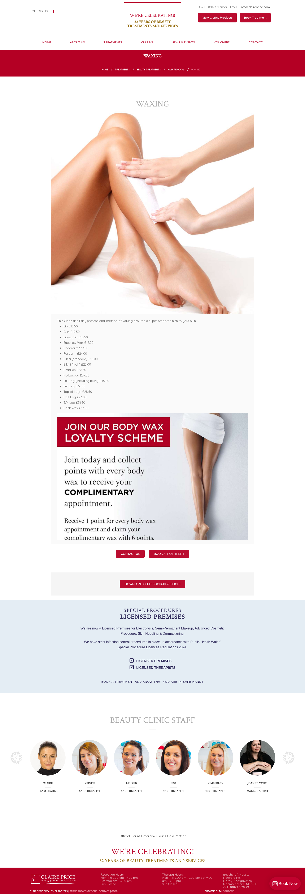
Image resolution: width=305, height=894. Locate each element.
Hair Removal (175, 69)
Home (104, 69)
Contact (104, 891)
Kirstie (89, 783)
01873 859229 (217, 7)
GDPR (114, 891)
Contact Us (130, 554)
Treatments (122, 69)
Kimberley (215, 783)
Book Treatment (255, 17)
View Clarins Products (217, 17)
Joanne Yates (257, 783)
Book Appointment (169, 554)
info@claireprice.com (255, 7)
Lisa (174, 783)
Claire (48, 783)
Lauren (131, 783)
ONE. (228, 891)
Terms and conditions (83, 891)
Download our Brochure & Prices (152, 584)
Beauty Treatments (148, 69)
